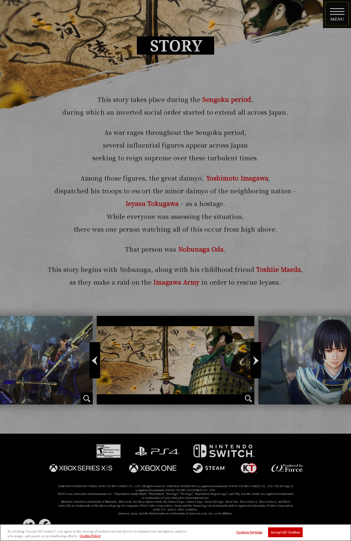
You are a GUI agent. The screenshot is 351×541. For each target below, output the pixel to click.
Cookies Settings (249, 532)
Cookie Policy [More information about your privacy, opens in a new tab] (90, 536)
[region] (175, 532)
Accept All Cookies (285, 532)
